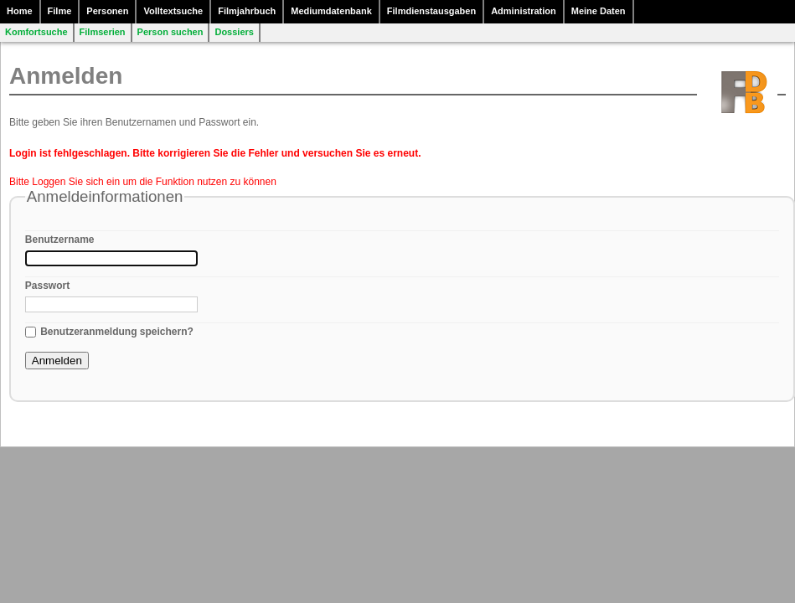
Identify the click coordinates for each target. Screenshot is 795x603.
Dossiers (233, 32)
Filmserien (103, 32)
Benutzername (60, 239)
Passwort (47, 285)
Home (20, 11)
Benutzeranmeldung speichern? (117, 332)
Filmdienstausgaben (431, 11)
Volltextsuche (173, 11)
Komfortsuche (36, 32)
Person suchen (170, 32)
